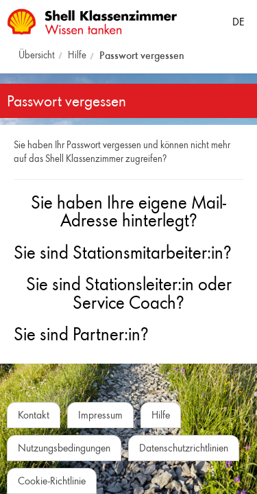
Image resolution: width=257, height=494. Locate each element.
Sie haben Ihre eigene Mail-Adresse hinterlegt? (128, 211)
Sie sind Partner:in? (81, 334)
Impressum (100, 414)
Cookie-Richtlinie (52, 480)
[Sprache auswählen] (238, 19)
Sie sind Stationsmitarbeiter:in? (123, 252)
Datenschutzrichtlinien (183, 447)
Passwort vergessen (141, 55)
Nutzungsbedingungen (64, 447)
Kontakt (33, 414)
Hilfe (77, 55)
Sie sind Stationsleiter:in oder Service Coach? (129, 293)
